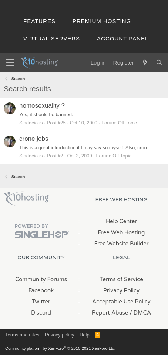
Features (39, 21)
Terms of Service (121, 279)
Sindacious (31, 123)
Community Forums (41, 279)
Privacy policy (59, 335)
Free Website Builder (121, 243)
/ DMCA (140, 312)
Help (85, 335)
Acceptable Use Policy (121, 301)
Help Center (121, 221)
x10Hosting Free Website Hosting (26, 198)
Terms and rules (22, 335)
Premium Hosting (102, 21)
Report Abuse (110, 312)
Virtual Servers (51, 38)
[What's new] (144, 62)
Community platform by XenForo (60, 348)
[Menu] (10, 62)
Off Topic (127, 123)
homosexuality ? (42, 105)
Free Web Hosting (121, 232)
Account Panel (122, 38)
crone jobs (33, 138)
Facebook (41, 290)
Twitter (41, 301)
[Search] (159, 62)
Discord (41, 312)
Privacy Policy (121, 290)
